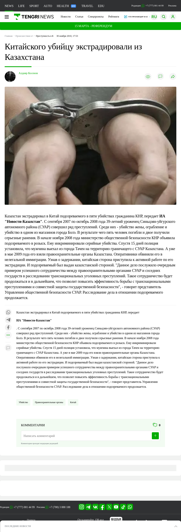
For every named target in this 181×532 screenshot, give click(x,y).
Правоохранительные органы (49, 402)
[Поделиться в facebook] (8, 328)
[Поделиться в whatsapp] (8, 312)
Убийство (23, 402)
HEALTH (66, 6)
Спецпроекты (96, 16)
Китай (73, 402)
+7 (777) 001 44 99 (24, 507)
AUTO (48, 6)
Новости (66, 16)
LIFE (21, 6)
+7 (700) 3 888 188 (59, 507)
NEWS (9, 6)
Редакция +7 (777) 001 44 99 (147, 5)
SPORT (34, 6)
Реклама (172, 5)
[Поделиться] (172, 76)
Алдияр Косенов (28, 73)
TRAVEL (87, 6)
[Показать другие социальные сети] (8, 335)
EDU (101, 6)
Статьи (79, 16)
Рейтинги (113, 16)
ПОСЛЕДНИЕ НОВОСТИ (18, 526)
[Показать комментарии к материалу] (8, 348)
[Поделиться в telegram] (8, 320)
